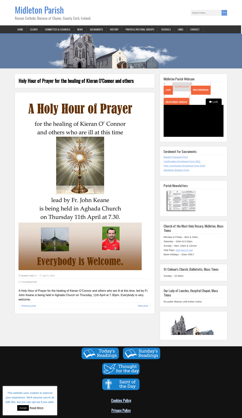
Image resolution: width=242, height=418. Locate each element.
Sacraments (96, 29)
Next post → (144, 305)
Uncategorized (29, 281)
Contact (195, 29)
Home (20, 29)
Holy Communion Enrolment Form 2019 (184, 165)
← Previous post (27, 305)
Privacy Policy (121, 410)
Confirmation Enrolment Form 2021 (182, 161)
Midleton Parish (39, 9)
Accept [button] (23, 408)
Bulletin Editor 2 (29, 275)
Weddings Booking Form (176, 170)
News (80, 29)
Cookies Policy (121, 400)
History (114, 29)
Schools (166, 29)
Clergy (34, 29)
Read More (37, 407)
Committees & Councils (57, 29)
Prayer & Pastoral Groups (140, 29)
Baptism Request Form (176, 157)
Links (180, 29)
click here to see (184, 250)
